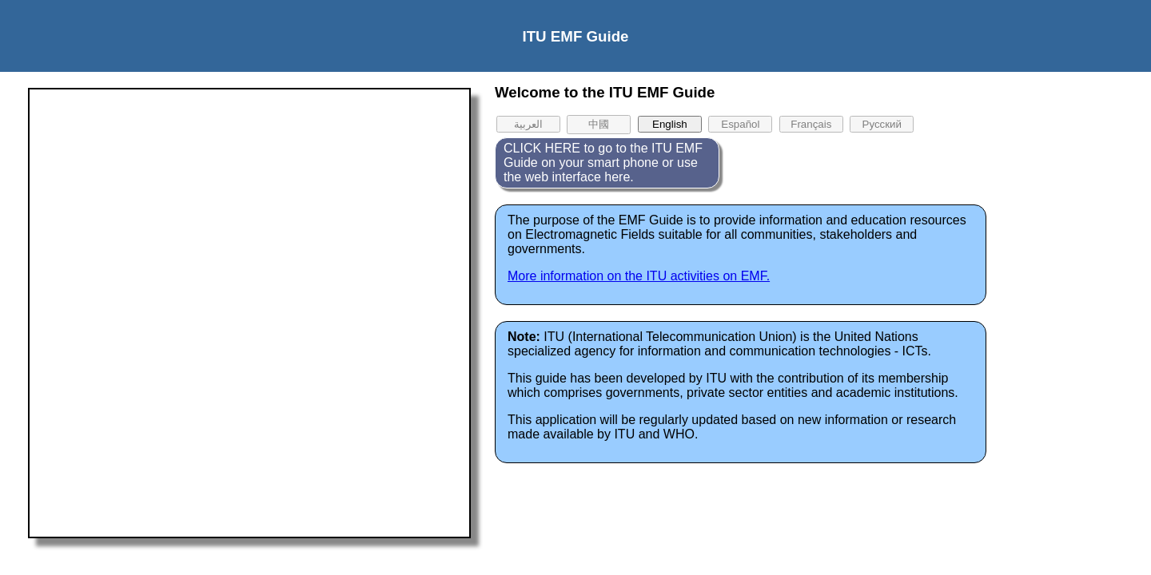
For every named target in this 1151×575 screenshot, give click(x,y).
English (669, 124)
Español (740, 124)
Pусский (882, 124)
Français (811, 124)
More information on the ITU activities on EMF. (639, 276)
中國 (598, 124)
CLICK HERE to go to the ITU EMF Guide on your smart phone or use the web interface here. (603, 162)
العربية (528, 124)
